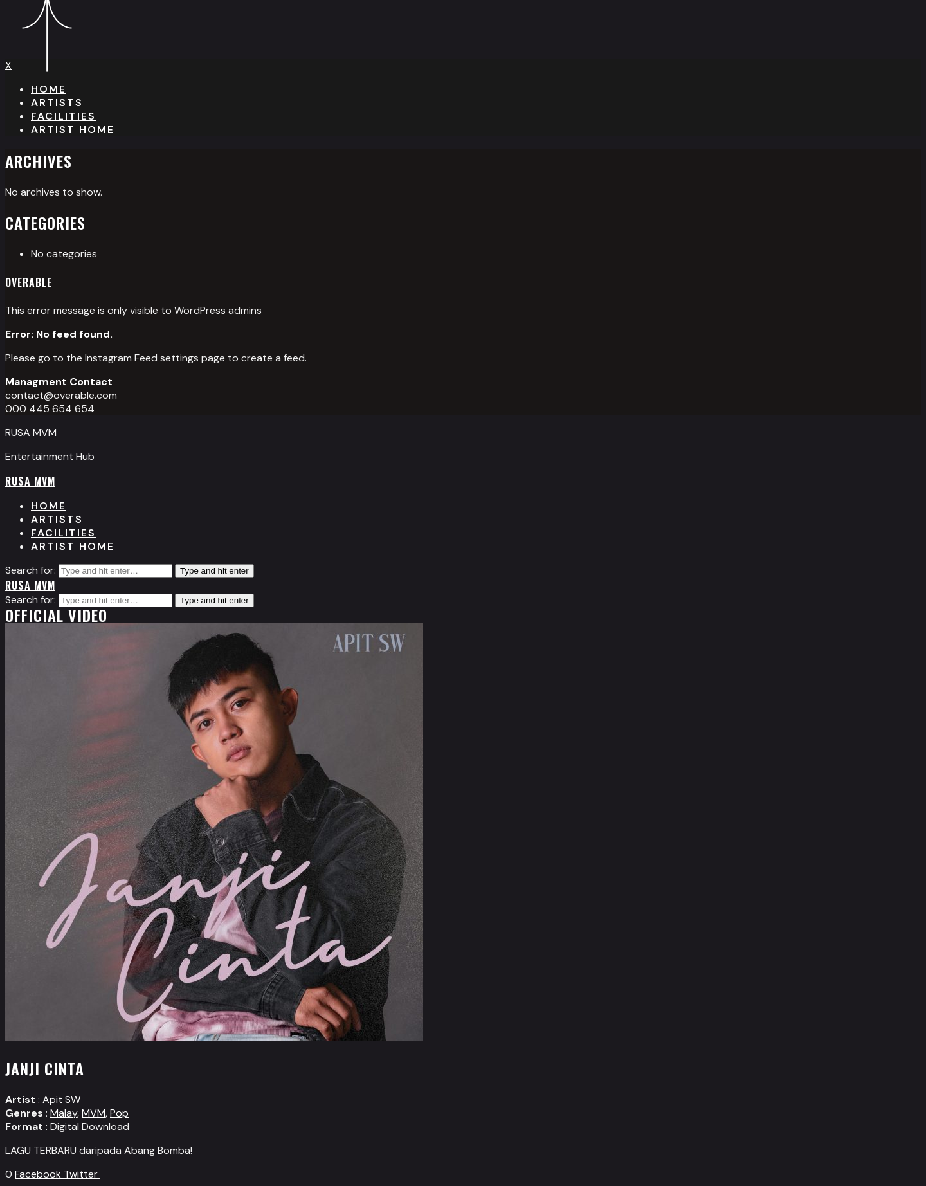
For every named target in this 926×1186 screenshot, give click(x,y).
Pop (119, 1113)
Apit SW (61, 1099)
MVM (93, 1113)
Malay (63, 1113)
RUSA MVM (30, 481)
